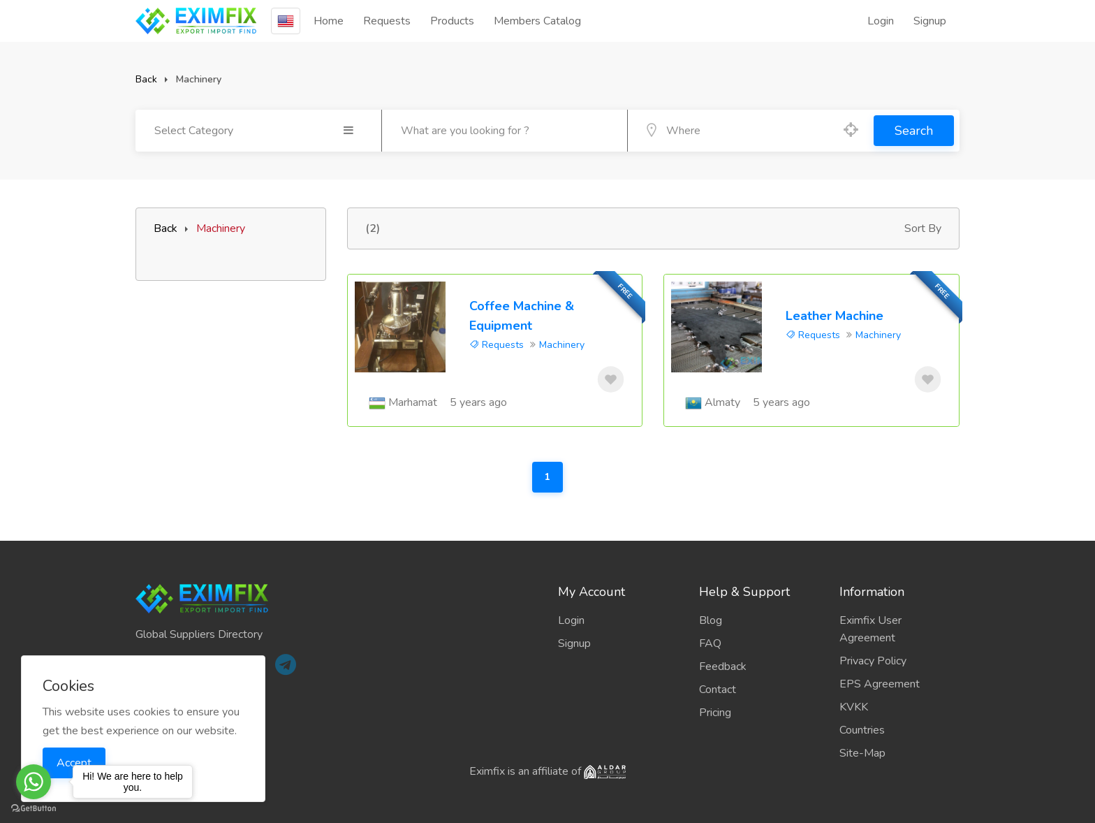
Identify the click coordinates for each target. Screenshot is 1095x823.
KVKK (853, 707)
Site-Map (862, 753)
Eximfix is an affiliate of (547, 771)
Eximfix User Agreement (870, 629)
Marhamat (412, 402)
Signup (929, 21)
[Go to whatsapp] (33, 781)
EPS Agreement (879, 684)
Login (880, 21)
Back (146, 79)
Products (452, 21)
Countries (862, 730)
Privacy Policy (872, 661)
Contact (717, 689)
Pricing (715, 712)
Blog (710, 620)
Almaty (722, 402)
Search (914, 130)
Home (329, 21)
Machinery (562, 344)
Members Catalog (537, 21)
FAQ (710, 643)
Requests (387, 21)
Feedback (723, 666)
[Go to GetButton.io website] (33, 808)
